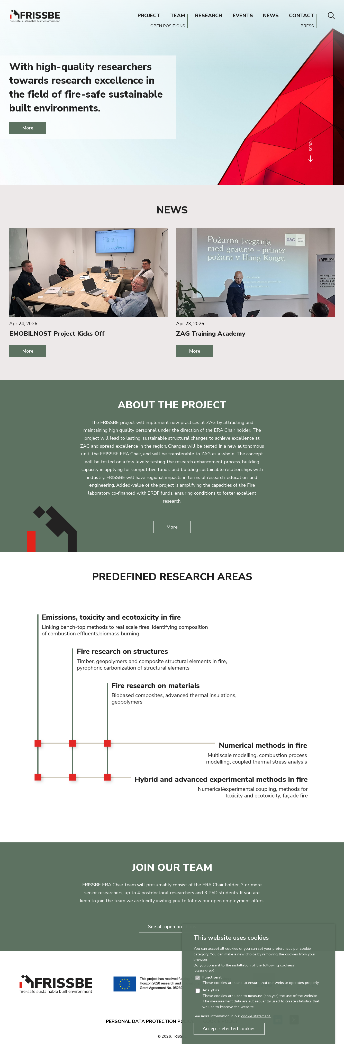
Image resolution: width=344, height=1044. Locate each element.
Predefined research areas (172, 577)
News (172, 210)
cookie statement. (256, 1016)
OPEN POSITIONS (167, 26)
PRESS (307, 26)
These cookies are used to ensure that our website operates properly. (260, 980)
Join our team (172, 867)
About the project (172, 405)
